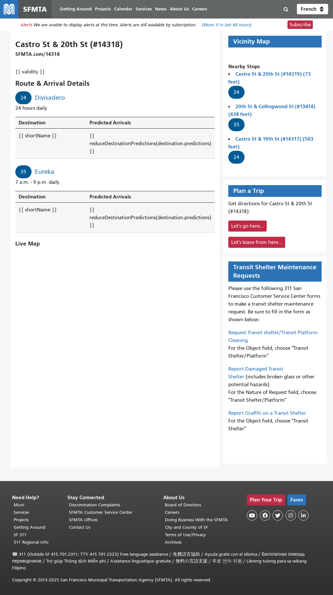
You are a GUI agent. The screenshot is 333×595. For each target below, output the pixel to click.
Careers (172, 512)
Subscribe (300, 25)
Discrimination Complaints (94, 505)
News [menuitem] (160, 9)
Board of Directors (183, 505)
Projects (21, 520)
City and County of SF (186, 527)
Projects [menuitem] (103, 9)
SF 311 (20, 535)
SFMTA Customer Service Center (100, 512)
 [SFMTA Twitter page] (277, 515)
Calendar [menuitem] (123, 9)
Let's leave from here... (256, 242)
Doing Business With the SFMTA (196, 520)
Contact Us (79, 527)
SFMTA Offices (83, 520)
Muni (19, 505)
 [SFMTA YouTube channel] (252, 515)
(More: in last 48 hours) (227, 25)
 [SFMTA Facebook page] (265, 515)
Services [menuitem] (144, 9)
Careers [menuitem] (199, 9)
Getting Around (29, 527)
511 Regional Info (31, 542)
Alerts (26, 25)
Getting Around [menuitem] (76, 9)
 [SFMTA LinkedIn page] (303, 515)
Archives (173, 542)
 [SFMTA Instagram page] (290, 515)
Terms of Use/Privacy (185, 535)
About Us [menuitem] (179, 9)
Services (21, 512)
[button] (312, 9)
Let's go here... (247, 226)
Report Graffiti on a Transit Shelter (267, 413)
